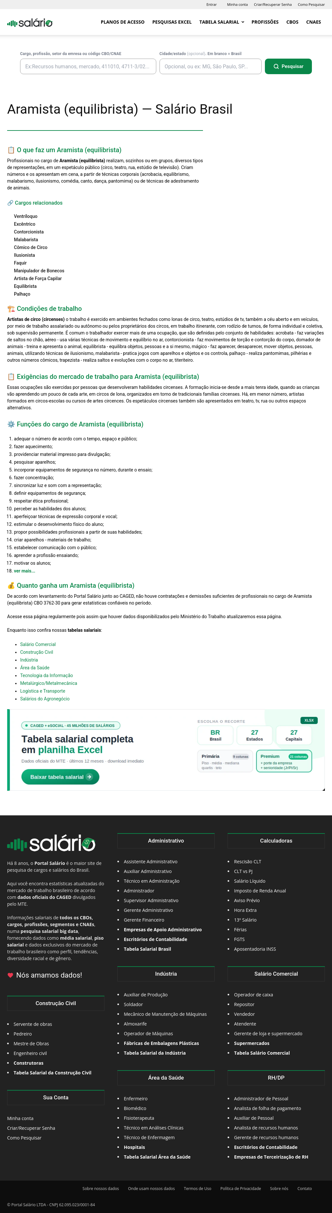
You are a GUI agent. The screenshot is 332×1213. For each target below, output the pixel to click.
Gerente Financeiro (144, 920)
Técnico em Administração (152, 881)
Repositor (244, 1004)
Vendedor (244, 1014)
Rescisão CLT (247, 861)
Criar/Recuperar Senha (273, 4)
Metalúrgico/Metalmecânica (48, 683)
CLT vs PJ (243, 871)
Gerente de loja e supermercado (268, 1033)
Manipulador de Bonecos (39, 270)
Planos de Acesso (123, 22)
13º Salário (245, 920)
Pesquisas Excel (172, 22)
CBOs (292, 22)
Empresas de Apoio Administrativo (163, 929)
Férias (240, 929)
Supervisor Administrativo (151, 900)
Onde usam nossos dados (151, 1188)
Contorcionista (29, 231)
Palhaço (22, 294)
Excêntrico (24, 224)
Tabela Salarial (221, 22)
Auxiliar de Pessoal (254, 1118)
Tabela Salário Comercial (262, 1053)
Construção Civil (36, 652)
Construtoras (28, 1063)
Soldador (133, 1004)
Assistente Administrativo (150, 861)
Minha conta (237, 4)
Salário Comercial (38, 644)
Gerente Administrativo (148, 910)
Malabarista (26, 239)
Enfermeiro (136, 1098)
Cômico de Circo (30, 247)
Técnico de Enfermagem (149, 1137)
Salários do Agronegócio (44, 698)
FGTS (239, 939)
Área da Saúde (34, 667)
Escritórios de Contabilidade (265, 1147)
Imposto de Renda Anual (260, 891)
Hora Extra (245, 910)
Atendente (245, 1024)
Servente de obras (33, 1024)
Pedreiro (23, 1034)
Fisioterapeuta (139, 1118)
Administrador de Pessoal (261, 1098)
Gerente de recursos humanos (266, 1137)
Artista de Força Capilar (38, 278)
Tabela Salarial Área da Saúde (157, 1157)
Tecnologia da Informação (46, 675)
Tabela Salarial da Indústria (155, 1053)
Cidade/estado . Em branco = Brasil (201, 53)
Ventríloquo (25, 216)
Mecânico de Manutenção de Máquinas (165, 1014)
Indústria (29, 660)
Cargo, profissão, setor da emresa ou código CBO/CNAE (70, 53)
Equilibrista (25, 286)
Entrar (212, 4)
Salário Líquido (250, 881)
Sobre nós (279, 1188)
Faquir (20, 263)
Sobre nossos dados (101, 1188)
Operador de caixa (253, 995)
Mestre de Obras (31, 1043)
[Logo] (30, 22)
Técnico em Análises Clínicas (154, 1128)
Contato (304, 1188)
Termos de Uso (197, 1188)
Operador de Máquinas (148, 1033)
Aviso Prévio (247, 900)
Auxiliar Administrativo (148, 871)
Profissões (265, 22)
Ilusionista (24, 255)
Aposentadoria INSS (255, 949)
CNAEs (313, 22)
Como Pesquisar (311, 4)
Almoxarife (135, 1024)
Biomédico (135, 1108)
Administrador (139, 891)
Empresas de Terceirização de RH (271, 1157)
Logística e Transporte (42, 691)
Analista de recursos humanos (266, 1128)
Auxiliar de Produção (146, 995)
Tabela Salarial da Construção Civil (52, 1073)
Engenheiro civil (30, 1053)
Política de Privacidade (240, 1188)
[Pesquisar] (288, 66)
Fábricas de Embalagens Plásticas (161, 1043)
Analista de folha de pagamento (267, 1108)
